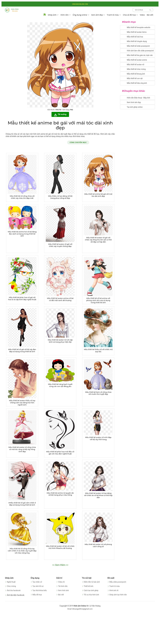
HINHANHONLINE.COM (80, 4)
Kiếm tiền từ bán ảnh (92, 582)
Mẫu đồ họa (37, 595)
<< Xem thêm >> (60, 565)
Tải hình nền (63, 586)
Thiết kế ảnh (88, 586)
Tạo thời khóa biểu (39, 590)
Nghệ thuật (11, 582)
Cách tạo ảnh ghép (91, 590)
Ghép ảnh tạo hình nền (118, 595)
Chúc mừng (11, 586)
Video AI (61, 582)
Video (142, 15)
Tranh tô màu (114, 586)
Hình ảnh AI (113, 590)
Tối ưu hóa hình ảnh (91, 595)
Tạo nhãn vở (37, 582)
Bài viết (150, 15)
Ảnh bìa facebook (13, 590)
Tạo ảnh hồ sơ (38, 586)
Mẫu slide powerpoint (117, 582)
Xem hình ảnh (63, 590)
